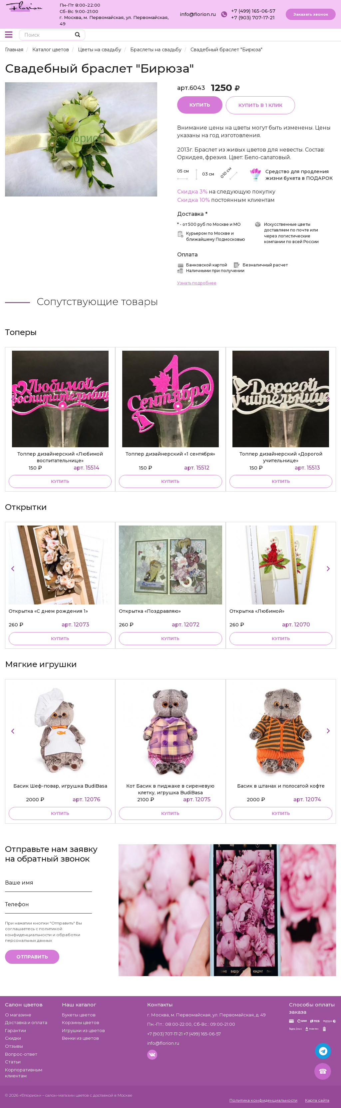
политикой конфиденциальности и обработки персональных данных (42, 934)
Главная (14, 50)
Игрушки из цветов (83, 1030)
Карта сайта (317, 1100)
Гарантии (15, 1030)
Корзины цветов (80, 1022)
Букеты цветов (79, 1014)
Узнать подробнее (196, 282)
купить (60, 481)
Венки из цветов (80, 1038)
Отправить (32, 957)
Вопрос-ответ (21, 1054)
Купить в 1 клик (260, 105)
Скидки (13, 1038)
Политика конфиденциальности (263, 1100)
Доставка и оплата (26, 1022)
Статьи (13, 1061)
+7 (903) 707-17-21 (253, 18)
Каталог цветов (50, 50)
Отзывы (14, 1046)
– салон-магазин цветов (65, 1095)
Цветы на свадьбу (99, 50)
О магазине (18, 1014)
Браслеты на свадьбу (155, 50)
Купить (199, 105)
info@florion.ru (198, 14)
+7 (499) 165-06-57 (253, 11)
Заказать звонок (310, 14)
